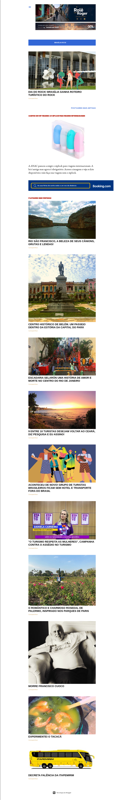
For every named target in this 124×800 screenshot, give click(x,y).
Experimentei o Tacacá (45, 736)
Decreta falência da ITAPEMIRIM (51, 775)
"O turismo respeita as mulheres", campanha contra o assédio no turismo (61, 543)
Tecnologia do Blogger (62, 792)
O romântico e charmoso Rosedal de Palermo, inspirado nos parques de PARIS (58, 609)
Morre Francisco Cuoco (46, 686)
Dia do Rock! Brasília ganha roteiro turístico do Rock (55, 93)
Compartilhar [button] (33, 98)
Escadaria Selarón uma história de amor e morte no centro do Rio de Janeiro (59, 379)
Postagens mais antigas (83, 108)
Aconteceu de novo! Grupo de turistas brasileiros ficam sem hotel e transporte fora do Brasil (59, 487)
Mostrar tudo (87, 42)
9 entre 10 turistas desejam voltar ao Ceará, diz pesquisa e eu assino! (61, 433)
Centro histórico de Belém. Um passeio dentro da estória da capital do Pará (57, 326)
